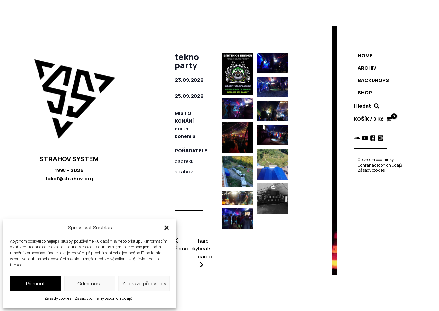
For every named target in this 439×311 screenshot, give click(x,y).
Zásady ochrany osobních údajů (103, 298)
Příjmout (35, 283)
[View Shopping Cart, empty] (370, 119)
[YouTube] (361, 138)
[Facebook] (369, 138)
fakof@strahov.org (69, 178)
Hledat (358, 105)
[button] (166, 227)
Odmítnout (89, 283)
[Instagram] (377, 138)
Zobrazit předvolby (144, 283)
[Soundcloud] (353, 138)
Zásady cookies (57, 298)
